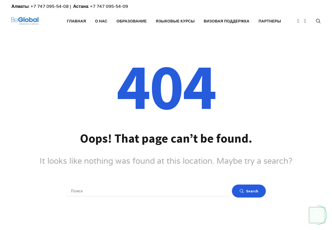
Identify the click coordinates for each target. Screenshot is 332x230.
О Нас (101, 21)
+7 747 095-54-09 (109, 6)
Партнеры (269, 21)
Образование (131, 21)
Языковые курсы (175, 21)
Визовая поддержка (227, 21)
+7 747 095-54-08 (50, 6)
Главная (76, 21)
